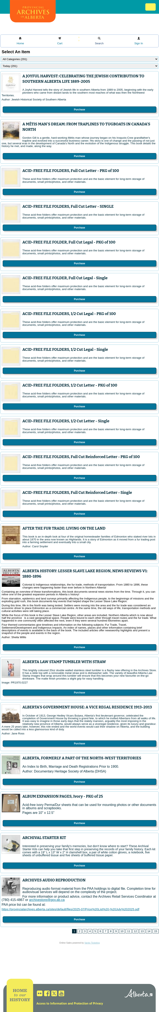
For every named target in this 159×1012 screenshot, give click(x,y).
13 (142, 931)
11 (128, 931)
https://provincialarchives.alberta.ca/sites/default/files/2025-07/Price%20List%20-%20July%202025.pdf (70, 909)
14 (149, 931)
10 (122, 931)
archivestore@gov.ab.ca (47, 900)
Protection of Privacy (88, 1003)
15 (155, 931)
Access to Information (51, 1003)
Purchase (79, 109)
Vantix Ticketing (92, 943)
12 (135, 931)
